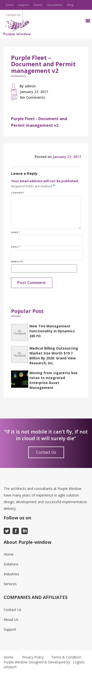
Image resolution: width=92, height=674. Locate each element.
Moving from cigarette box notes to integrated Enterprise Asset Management (53, 380)
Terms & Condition (66, 657)
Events (38, 5)
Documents (55, 5)
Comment (17, 193)
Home (8, 554)
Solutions (11, 564)
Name (15, 232)
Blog (70, 5)
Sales (9, 5)
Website (17, 261)
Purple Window (15, 662)
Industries (11, 574)
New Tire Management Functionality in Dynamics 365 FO (52, 331)
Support (23, 5)
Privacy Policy (33, 657)
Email (16, 247)
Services (10, 583)
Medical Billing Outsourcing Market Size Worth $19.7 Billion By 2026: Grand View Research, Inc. (53, 355)
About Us (11, 619)
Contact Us (46, 452)
